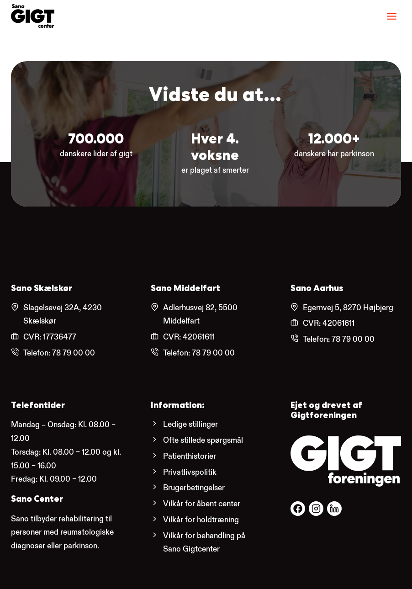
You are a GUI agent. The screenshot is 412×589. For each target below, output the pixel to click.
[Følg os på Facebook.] (298, 508)
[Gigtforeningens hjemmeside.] (346, 461)
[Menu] (391, 16)
